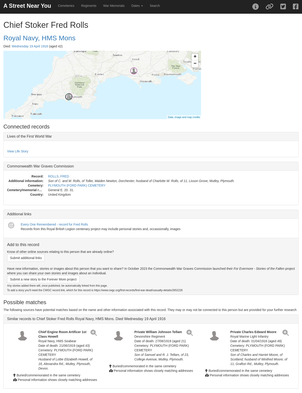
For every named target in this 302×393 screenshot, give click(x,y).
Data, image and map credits (184, 117)
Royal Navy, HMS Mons (39, 38)
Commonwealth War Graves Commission (40, 166)
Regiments (88, 6)
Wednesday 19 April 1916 (30, 46)
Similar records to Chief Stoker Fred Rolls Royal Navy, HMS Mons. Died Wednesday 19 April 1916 (86, 319)
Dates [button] (137, 6)
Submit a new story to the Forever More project (43, 279)
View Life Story (17, 151)
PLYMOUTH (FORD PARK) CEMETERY (77, 185)
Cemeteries (66, 6)
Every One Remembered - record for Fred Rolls (54, 224)
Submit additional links (26, 258)
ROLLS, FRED (58, 176)
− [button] (195, 63)
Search (155, 6)
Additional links (19, 214)
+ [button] (195, 57)
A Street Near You (27, 6)
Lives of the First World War (29, 136)
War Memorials (114, 6)
